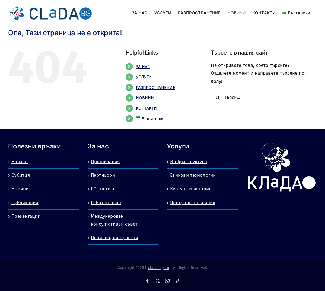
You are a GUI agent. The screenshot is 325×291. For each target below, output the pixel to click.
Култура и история (190, 189)
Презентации (25, 216)
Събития (20, 175)
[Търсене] (217, 97)
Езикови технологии (193, 175)
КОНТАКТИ (146, 108)
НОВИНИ (145, 97)
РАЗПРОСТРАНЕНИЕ (155, 87)
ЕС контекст (104, 189)
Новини (20, 189)
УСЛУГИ (144, 77)
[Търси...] (259, 97)
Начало (19, 162)
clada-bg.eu (158, 267)
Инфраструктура (188, 162)
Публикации (25, 202)
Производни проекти (114, 238)
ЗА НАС (143, 66)
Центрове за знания (192, 202)
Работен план (106, 202)
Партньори (103, 175)
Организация (105, 162)
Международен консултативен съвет (114, 220)
